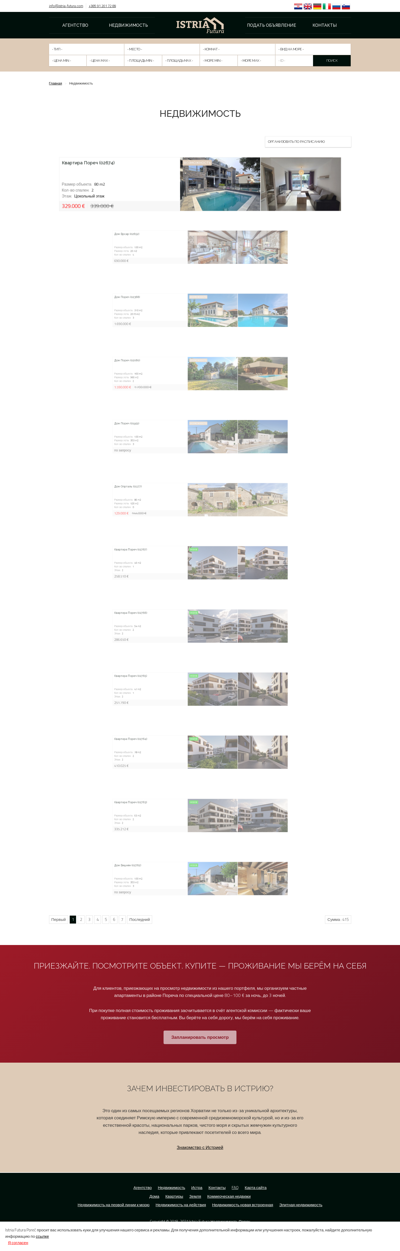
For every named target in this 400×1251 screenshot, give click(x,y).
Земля (195, 1196)
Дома (154, 1196)
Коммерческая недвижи (229, 1196)
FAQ (235, 1188)
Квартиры (174, 1196)
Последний (139, 919)
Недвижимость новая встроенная (242, 1205)
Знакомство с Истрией (200, 1147)
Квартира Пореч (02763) (186, 812)
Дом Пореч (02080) (185, 370)
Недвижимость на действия (181, 1205)
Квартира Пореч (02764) (186, 749)
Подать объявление (271, 25)
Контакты (325, 25)
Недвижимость (128, 25)
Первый (58, 919)
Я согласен (18, 1243)
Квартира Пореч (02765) (186, 686)
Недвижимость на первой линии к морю (114, 1205)
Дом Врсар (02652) (185, 244)
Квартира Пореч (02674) (108, 167)
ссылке (42, 1236)
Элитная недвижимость (300, 1205)
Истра (197, 1188)
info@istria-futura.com (66, 5)
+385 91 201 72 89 (102, 5)
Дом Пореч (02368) (185, 307)
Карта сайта (255, 1188)
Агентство (75, 25)
